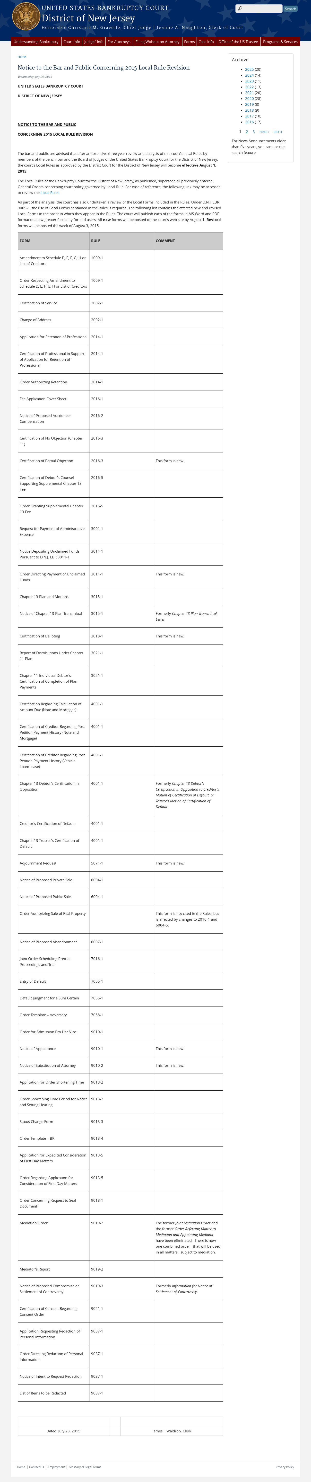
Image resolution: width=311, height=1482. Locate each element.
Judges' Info (94, 41)
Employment (56, 1467)
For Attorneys (119, 41)
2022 (249, 86)
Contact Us (36, 1467)
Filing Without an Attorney (158, 41)
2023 (249, 81)
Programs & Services (280, 41)
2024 (249, 75)
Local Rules (50, 192)
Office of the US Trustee (238, 41)
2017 (249, 116)
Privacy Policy (285, 1467)
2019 (249, 104)
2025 (249, 69)
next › (264, 131)
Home (22, 57)
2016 (249, 121)
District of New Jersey (88, 18)
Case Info (206, 41)
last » (278, 131)
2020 (249, 98)
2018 (249, 110)
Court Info (71, 41)
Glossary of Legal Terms (85, 1467)
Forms (189, 41)
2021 (249, 92)
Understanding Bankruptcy (36, 41)
